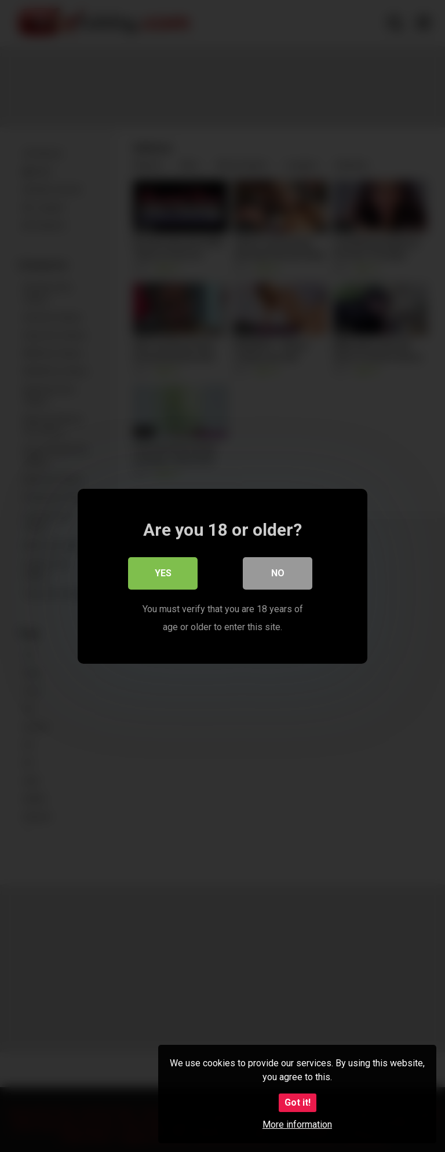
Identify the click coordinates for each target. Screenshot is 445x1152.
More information (297, 1124)
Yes (163, 573)
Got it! (297, 1102)
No (277, 573)
